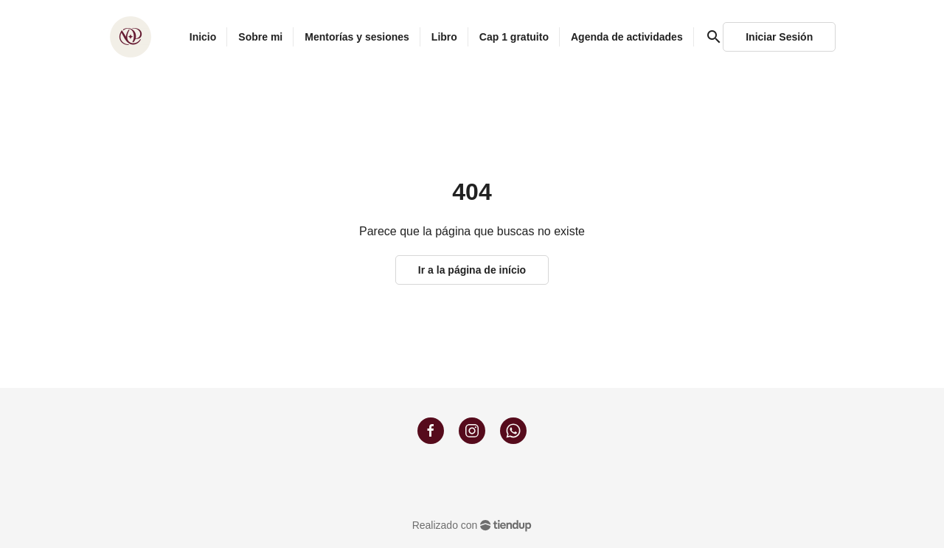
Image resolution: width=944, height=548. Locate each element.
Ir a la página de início (472, 270)
